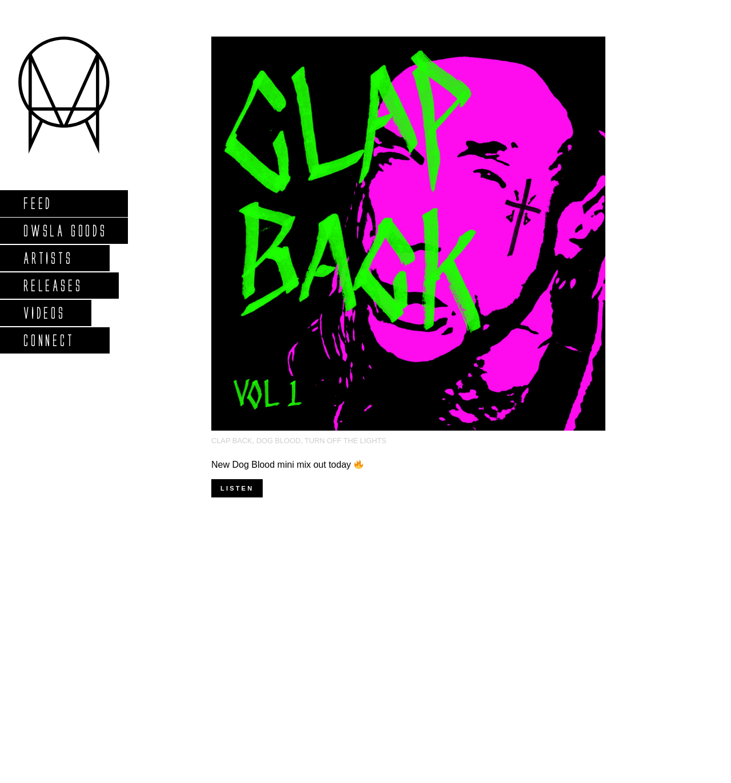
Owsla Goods (65, 230)
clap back (231, 440)
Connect (48, 340)
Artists (48, 258)
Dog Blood (278, 440)
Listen (237, 488)
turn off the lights (345, 440)
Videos (44, 312)
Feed (37, 203)
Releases (52, 285)
